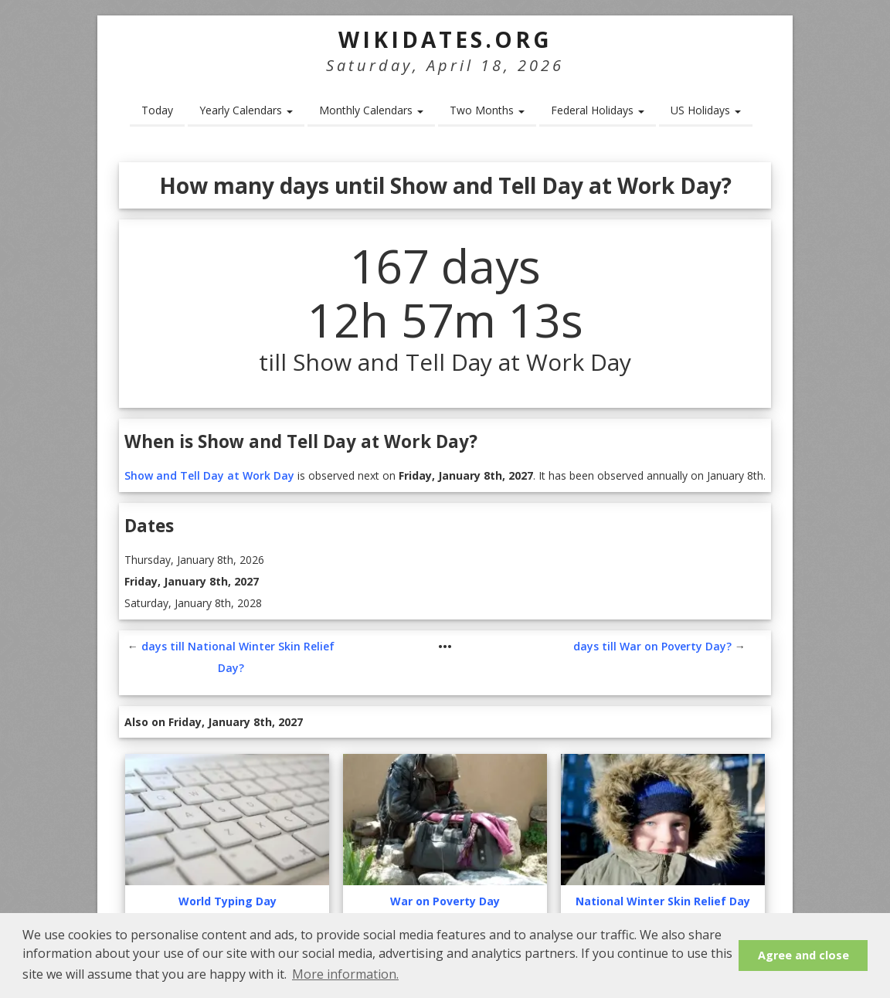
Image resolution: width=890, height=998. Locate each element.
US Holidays (706, 110)
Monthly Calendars (371, 110)
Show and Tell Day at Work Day (209, 475)
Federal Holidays (597, 110)
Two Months (487, 110)
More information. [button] (345, 974)
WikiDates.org (445, 39)
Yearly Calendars (246, 110)
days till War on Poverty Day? (652, 646)
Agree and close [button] (803, 955)
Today (157, 110)
